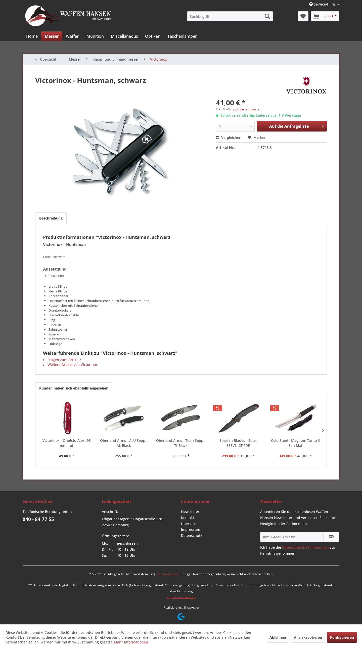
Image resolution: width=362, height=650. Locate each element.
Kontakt (187, 517)
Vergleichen (228, 137)
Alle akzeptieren (308, 637)
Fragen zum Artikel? (62, 359)
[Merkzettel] (303, 16)
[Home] (32, 36)
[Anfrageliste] (325, 16)
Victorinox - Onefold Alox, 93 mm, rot (66, 443)
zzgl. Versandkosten (247, 109)
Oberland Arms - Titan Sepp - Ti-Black (181, 443)
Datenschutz (191, 535)
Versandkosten (169, 574)
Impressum (190, 529)
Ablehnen (277, 637)
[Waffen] (72, 36)
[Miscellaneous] (124, 36)
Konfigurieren (342, 637)
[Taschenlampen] (182, 36)
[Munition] (95, 36)
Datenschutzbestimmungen (305, 547)
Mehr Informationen (131, 642)
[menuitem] (230, 16)
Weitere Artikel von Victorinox (70, 364)
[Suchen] (267, 16)
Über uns (189, 523)
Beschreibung (51, 218)
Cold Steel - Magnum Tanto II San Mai (295, 443)
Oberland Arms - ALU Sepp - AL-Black (124, 443)
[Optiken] (153, 36)
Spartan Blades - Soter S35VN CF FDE (238, 443)
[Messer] (51, 36)
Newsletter (190, 511)
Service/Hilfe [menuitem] (322, 4)
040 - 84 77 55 (38, 519)
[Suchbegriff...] (230, 16)
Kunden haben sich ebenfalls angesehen (73, 388)
